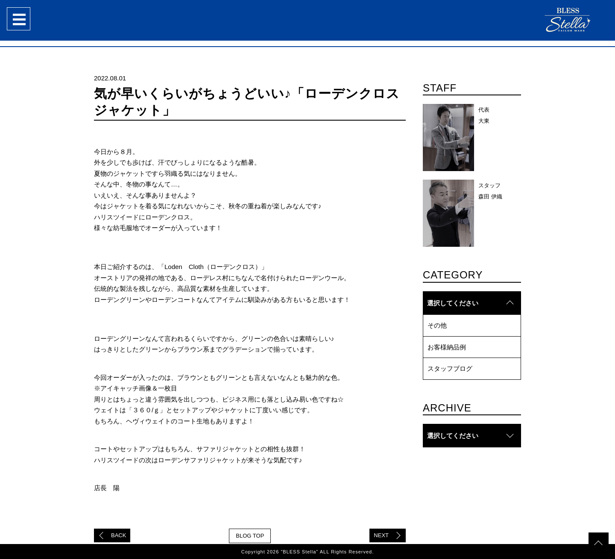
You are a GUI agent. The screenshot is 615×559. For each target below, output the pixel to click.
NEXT (381, 535)
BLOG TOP (250, 535)
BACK (118, 535)
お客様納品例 (447, 347)
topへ (598, 527)
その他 (437, 325)
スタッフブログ (450, 368)
